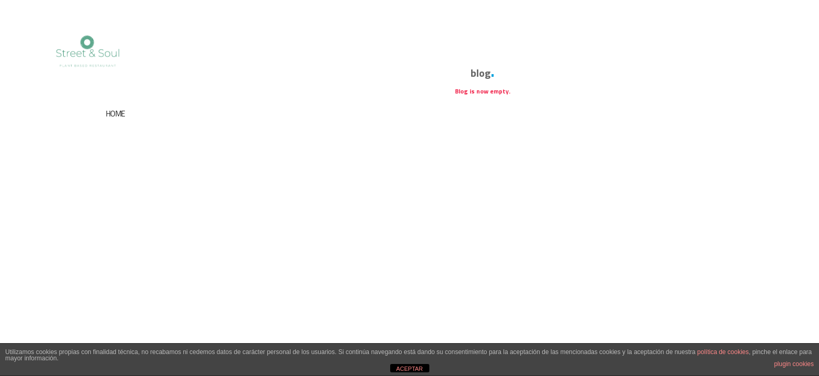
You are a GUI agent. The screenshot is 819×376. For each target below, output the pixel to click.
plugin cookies (794, 364)
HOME (115, 114)
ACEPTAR (409, 369)
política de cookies (723, 352)
